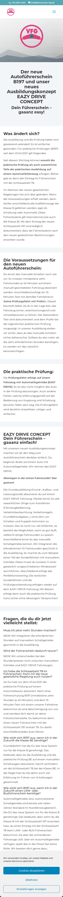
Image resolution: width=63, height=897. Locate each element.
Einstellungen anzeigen (31, 889)
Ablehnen (31, 879)
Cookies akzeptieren (32, 870)
